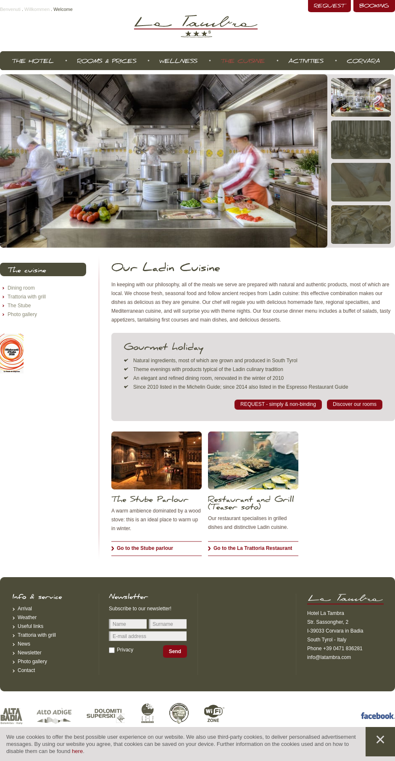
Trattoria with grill (27, 297)
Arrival (25, 609)
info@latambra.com (329, 657)
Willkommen (37, 9)
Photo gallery (22, 314)
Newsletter (30, 653)
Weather (27, 617)
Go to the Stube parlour (145, 548)
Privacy (125, 650)
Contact (26, 670)
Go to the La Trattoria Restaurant (252, 548)
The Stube (19, 306)
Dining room (21, 288)
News (24, 644)
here (77, 751)
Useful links (30, 626)
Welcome (63, 9)
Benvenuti (10, 9)
